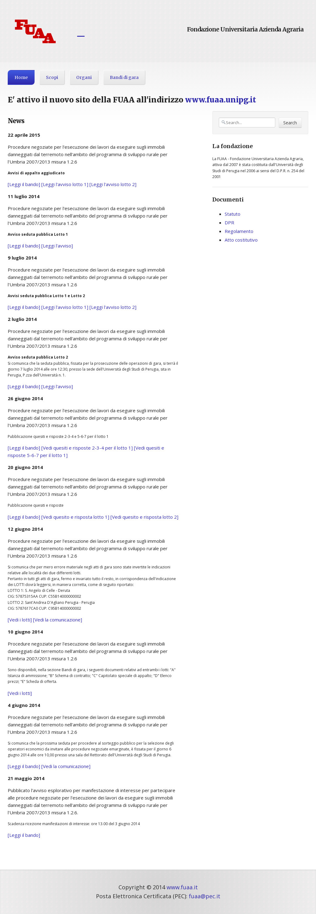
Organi (84, 77)
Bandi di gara (124, 77)
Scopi (52, 77)
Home (21, 77)
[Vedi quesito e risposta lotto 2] (144, 517)
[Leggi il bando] (24, 184)
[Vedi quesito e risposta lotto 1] (75, 517)
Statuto (232, 214)
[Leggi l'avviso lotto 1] (64, 184)
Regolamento (239, 231)
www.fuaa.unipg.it (220, 100)
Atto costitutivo (241, 240)
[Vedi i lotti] (20, 620)
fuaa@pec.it (204, 896)
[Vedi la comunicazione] (57, 620)
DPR (229, 222)
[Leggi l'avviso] (57, 246)
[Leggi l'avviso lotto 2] (112, 184)
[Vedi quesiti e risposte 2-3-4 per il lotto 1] (87, 448)
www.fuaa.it (182, 887)
